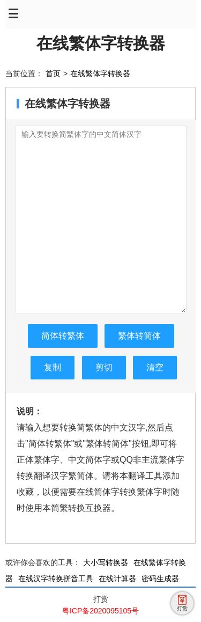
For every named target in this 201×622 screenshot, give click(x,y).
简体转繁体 (62, 335)
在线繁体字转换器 (100, 43)
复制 (52, 367)
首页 (53, 73)
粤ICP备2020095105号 (100, 610)
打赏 (100, 599)
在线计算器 (117, 578)
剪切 (104, 367)
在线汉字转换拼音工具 (55, 578)
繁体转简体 (139, 335)
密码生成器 (160, 578)
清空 (154, 367)
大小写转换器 (105, 562)
